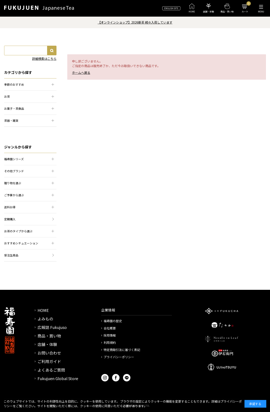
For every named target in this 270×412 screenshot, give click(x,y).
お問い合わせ (49, 353)
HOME (43, 310)
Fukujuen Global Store (58, 378)
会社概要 (110, 328)
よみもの (45, 319)
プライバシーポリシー (119, 357)
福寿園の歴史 (113, 321)
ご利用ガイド (49, 361)
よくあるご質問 (51, 370)
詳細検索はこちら (44, 58)
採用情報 (110, 335)
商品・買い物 (49, 336)
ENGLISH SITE (171, 8)
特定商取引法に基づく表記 (122, 350)
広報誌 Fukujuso (52, 327)
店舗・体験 (47, 344)
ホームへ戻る (81, 72)
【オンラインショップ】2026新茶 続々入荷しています (135, 22)
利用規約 (110, 342)
